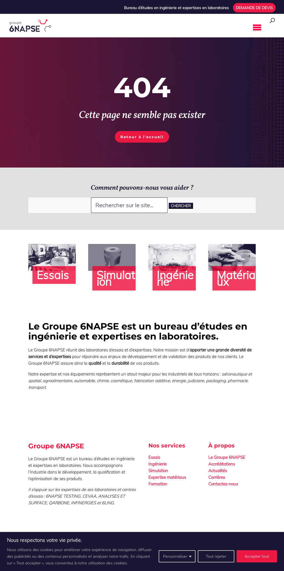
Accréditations (221, 464)
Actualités (217, 470)
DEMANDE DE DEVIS (254, 8)
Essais (154, 457)
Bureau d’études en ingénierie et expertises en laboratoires (176, 8)
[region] (142, 551)
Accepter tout (257, 556)
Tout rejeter (216, 556)
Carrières (216, 477)
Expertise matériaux (167, 477)
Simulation (158, 470)
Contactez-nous (223, 484)
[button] (244, 27)
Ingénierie (157, 464)
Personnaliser (175, 556)
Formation (157, 484)
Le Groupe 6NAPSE (226, 457)
